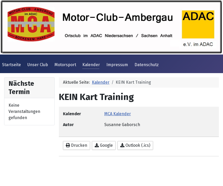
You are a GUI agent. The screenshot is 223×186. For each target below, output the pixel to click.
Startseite (11, 64)
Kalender (91, 64)
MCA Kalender (117, 113)
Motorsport (65, 64)
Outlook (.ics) (135, 145)
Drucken (76, 145)
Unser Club (37, 64)
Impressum (117, 64)
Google (104, 145)
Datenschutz (146, 64)
